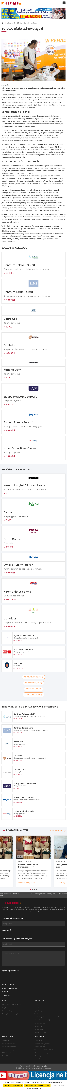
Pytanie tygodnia (40, 1011)
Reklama (5, 992)
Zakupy (4, 1001)
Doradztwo (6, 995)
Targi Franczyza (39, 1047)
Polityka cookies (25, 1066)
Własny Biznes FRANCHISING (11, 1005)
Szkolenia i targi (7, 1011)
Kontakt (37, 1059)
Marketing (37, 1056)
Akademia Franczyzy (41, 1053)
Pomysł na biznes (40, 1032)
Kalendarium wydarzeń (42, 1044)
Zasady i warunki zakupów (10, 1014)
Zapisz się (6, 930)
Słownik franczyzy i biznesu (11, 1056)
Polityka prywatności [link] (34, 1088)
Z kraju (19, 23)
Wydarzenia (38, 1014)
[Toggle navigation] (64, 2)
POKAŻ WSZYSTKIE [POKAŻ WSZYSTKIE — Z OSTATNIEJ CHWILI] (58, 831)
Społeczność (39, 1037)
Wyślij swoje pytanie (10, 971)
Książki (4, 1008)
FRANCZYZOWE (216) (33, 683)
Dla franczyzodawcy (9, 1047)
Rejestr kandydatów (9, 988)
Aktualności (11, 23)
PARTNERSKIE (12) (33, 689)
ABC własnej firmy (8, 1053)
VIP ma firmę (38, 1029)
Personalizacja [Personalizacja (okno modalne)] (58, 1085)
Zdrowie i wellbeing (30, 23)
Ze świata (37, 1008)
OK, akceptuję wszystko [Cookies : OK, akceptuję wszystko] (13, 1085)
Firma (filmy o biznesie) (42, 1020)
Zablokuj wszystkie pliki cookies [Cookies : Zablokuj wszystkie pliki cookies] (37, 1085)
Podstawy (5, 1041)
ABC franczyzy (7, 1037)
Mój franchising (39, 1023)
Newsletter (38, 1041)
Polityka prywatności (40, 1066)
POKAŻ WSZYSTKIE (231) (33, 677)
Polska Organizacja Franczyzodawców (47, 1017)
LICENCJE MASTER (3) (33, 695)
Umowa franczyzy (8, 1050)
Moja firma (38, 1026)
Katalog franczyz (8, 985)
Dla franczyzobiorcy (8, 1044)
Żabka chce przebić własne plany (45, 894)
